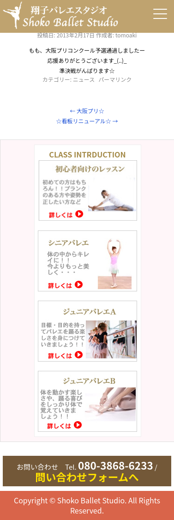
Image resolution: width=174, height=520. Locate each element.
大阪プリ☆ (87, 111)
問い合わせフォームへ (86, 476)
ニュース (84, 79)
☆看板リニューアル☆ (87, 121)
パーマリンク (115, 79)
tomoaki (126, 35)
